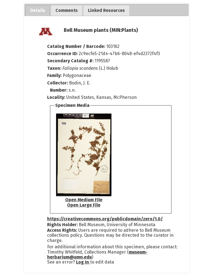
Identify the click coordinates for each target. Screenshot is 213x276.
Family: (54, 75)
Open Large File (83, 205)
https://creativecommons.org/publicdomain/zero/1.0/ (105, 218)
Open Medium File (83, 199)
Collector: (58, 83)
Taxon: (54, 68)
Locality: (56, 97)
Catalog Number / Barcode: (76, 46)
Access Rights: (62, 230)
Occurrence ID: (63, 53)
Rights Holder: (62, 224)
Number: (59, 90)
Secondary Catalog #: (70, 60)
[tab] (38, 10)
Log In (83, 262)
